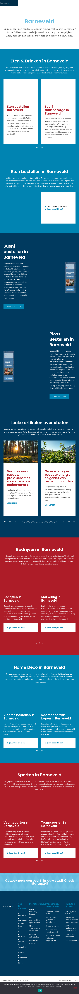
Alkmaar (21, 939)
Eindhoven (22, 960)
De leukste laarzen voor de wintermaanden (71, 922)
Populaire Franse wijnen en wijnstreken (53, 941)
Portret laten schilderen (70, 938)
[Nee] (75, 988)
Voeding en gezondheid (52, 908)
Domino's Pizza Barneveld (57, 209)
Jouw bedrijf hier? (55, 212)
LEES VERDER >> (13, 506)
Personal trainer (52, 929)
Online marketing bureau (33, 914)
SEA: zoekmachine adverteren (34, 931)
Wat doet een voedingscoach (52, 934)
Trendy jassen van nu (71, 915)
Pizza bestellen (59, 400)
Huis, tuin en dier (70, 908)
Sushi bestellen (13, 309)
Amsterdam (22, 918)
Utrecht (21, 934)
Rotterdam (22, 924)
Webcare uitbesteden (34, 938)
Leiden (21, 966)
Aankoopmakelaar (71, 943)
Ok (40, 990)
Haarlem (21, 955)
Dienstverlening (37, 907)
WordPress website (33, 945)
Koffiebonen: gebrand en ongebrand (51, 922)
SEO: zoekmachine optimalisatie (34, 923)
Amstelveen (22, 950)
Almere (21, 945)
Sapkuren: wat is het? (53, 915)
